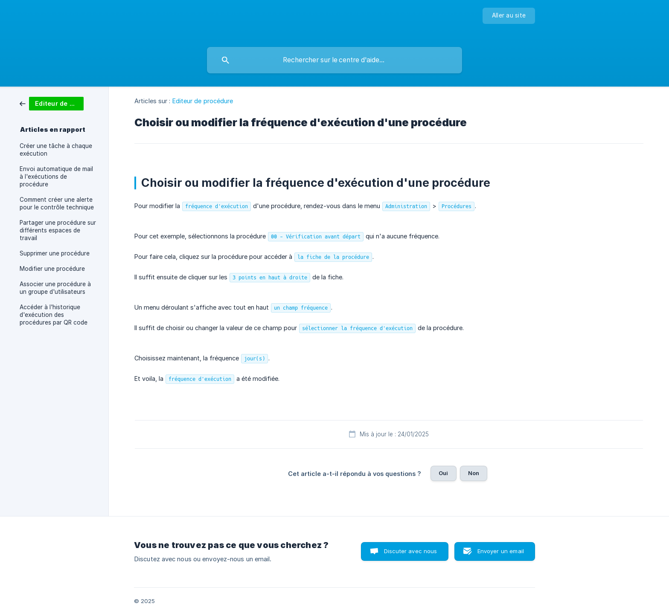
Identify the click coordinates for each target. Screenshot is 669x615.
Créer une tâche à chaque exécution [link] (56, 149)
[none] (509, 16)
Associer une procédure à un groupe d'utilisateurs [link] (55, 288)
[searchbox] (334, 60)
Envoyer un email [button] (500, 551)
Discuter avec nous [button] (410, 551)
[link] (52, 103)
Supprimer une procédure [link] (55, 253)
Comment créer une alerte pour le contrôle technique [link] (57, 203)
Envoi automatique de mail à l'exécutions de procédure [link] (56, 176)
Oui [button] (443, 473)
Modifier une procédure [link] (52, 268)
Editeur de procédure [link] (202, 100)
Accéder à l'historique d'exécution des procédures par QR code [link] (53, 315)
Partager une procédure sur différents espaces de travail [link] (58, 230)
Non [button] (473, 473)
